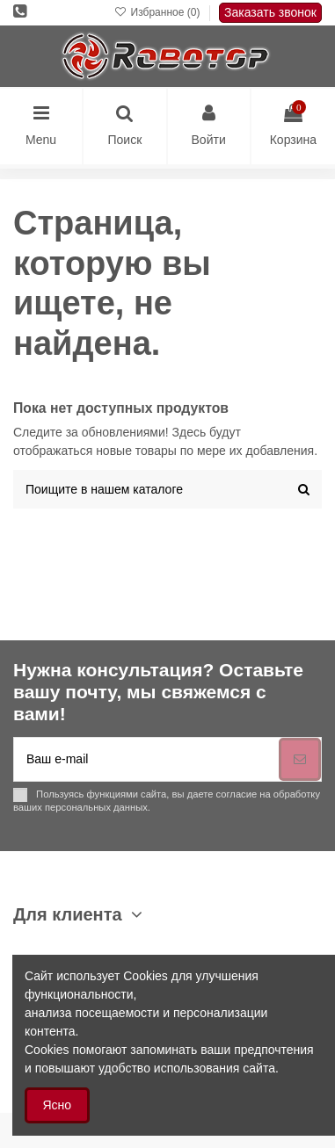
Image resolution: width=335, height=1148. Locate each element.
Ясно (57, 1105)
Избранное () (158, 12)
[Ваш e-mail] (146, 759)
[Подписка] (300, 759)
